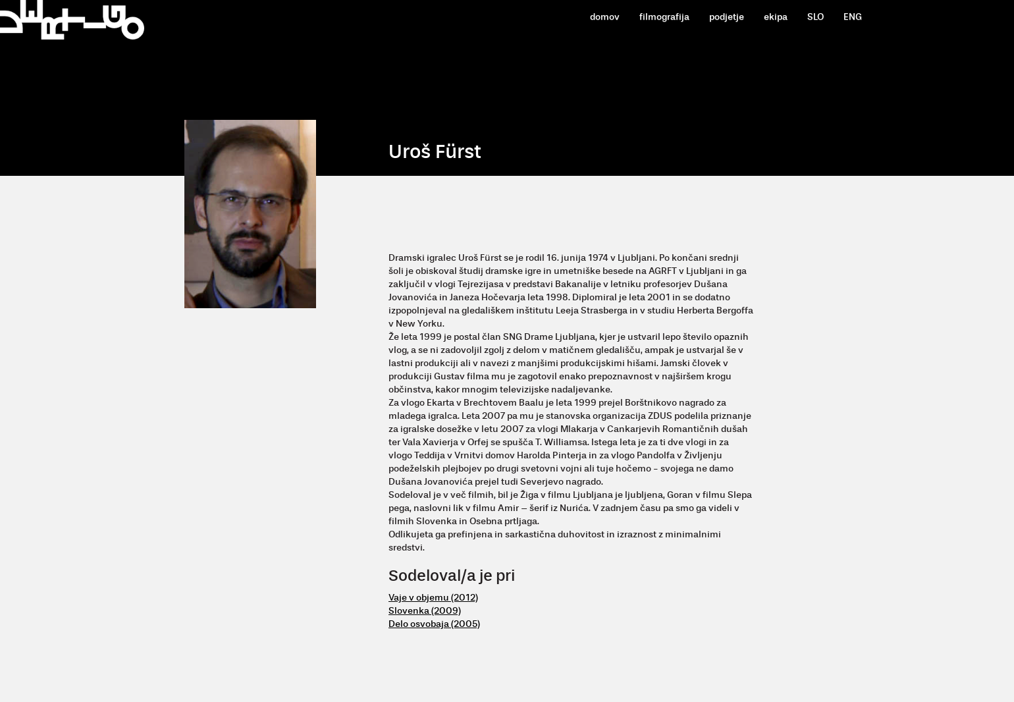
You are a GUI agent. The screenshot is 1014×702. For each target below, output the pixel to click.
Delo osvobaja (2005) (434, 624)
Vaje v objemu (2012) (433, 597)
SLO (815, 16)
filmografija (664, 16)
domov (605, 16)
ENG (852, 16)
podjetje (726, 16)
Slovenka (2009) (424, 610)
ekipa (775, 16)
